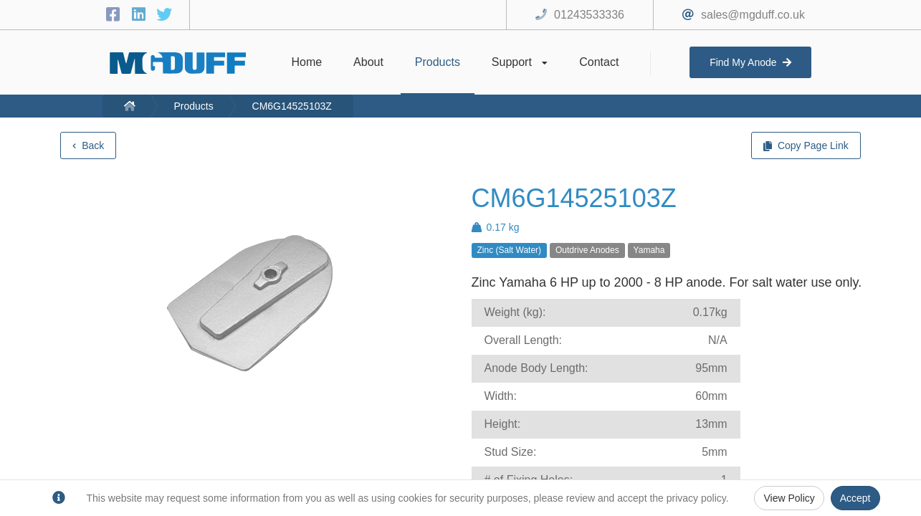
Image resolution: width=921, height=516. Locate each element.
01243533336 (589, 15)
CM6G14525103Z (292, 106)
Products (193, 106)
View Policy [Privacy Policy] (788, 498)
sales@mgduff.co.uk (753, 15)
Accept (855, 498)
